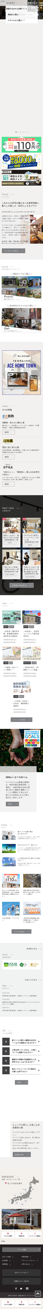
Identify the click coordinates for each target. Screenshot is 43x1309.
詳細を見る (19, 1154)
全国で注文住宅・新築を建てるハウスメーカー (21, 1295)
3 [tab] (20, 134)
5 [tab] (25, 134)
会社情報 (5, 1260)
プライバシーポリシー (29, 1260)
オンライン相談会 (35, 1236)
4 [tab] (23, 134)
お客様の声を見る (19, 585)
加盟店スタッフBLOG (21, 1281)
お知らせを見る (31, 979)
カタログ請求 (33, 5)
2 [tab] (18, 134)
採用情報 (5, 1264)
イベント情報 (21, 1249)
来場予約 (29, 4)
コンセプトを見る (11, 251)
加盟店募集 (41, 5)
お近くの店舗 (6, 1257)
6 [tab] (27, 134)
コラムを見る (19, 931)
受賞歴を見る (32, 948)
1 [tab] (16, 134)
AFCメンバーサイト (21, 1272)
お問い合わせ (26, 1264)
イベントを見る (19, 719)
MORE (7, 432)
